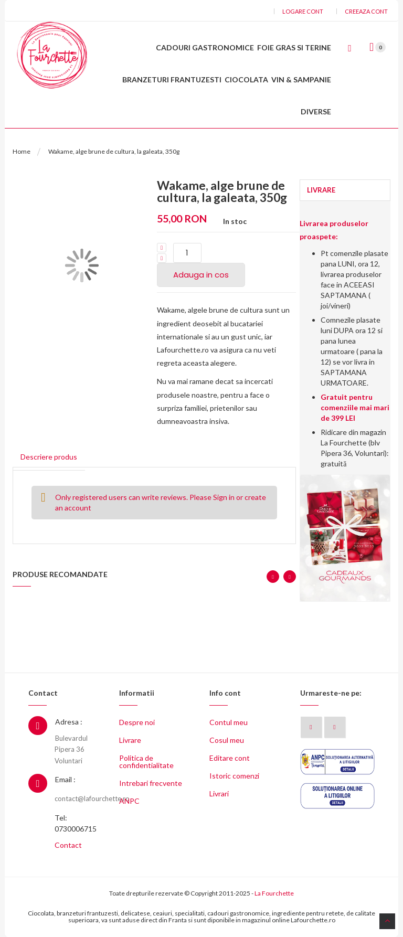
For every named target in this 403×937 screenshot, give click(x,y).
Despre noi (137, 722)
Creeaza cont (366, 11)
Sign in (224, 497)
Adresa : (68, 721)
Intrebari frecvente (150, 783)
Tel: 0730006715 (76, 823)
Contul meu (228, 722)
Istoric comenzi (234, 775)
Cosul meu (226, 740)
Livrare (130, 740)
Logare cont (302, 11)
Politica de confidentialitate (146, 761)
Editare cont (229, 757)
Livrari (219, 793)
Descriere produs (48, 456)
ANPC (129, 800)
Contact (68, 844)
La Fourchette (274, 893)
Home (21, 151)
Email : (65, 779)
